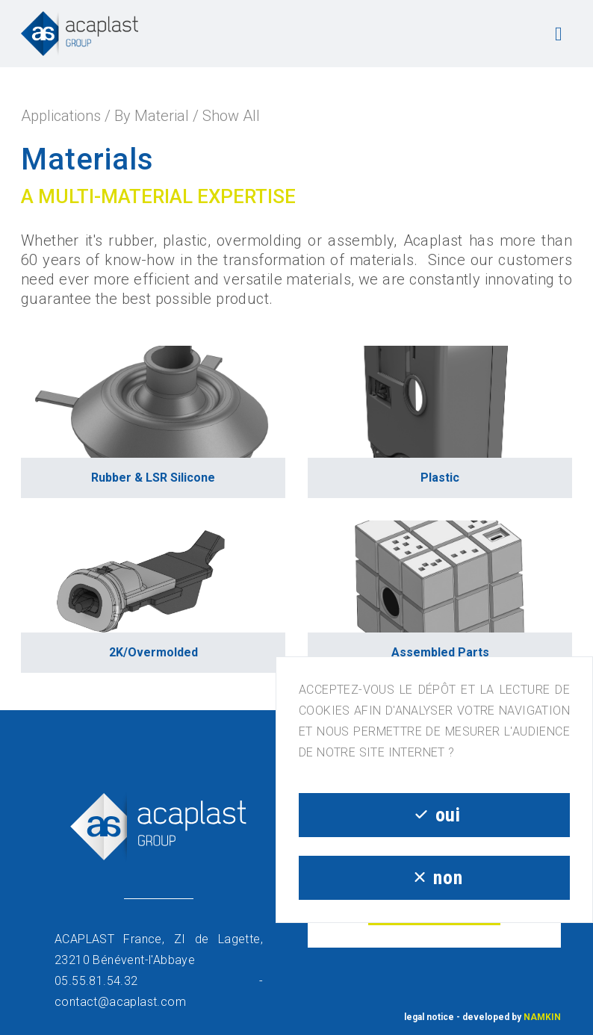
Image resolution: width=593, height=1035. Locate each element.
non (434, 877)
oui (434, 815)
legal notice (429, 1017)
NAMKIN (542, 1017)
